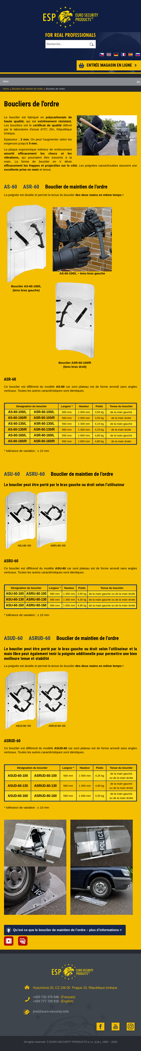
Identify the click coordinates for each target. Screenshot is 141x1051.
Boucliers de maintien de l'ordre (27, 89)
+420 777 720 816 (46, 1001)
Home (6, 89)
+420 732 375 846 (46, 997)
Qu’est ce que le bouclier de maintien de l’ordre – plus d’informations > (67, 930)
